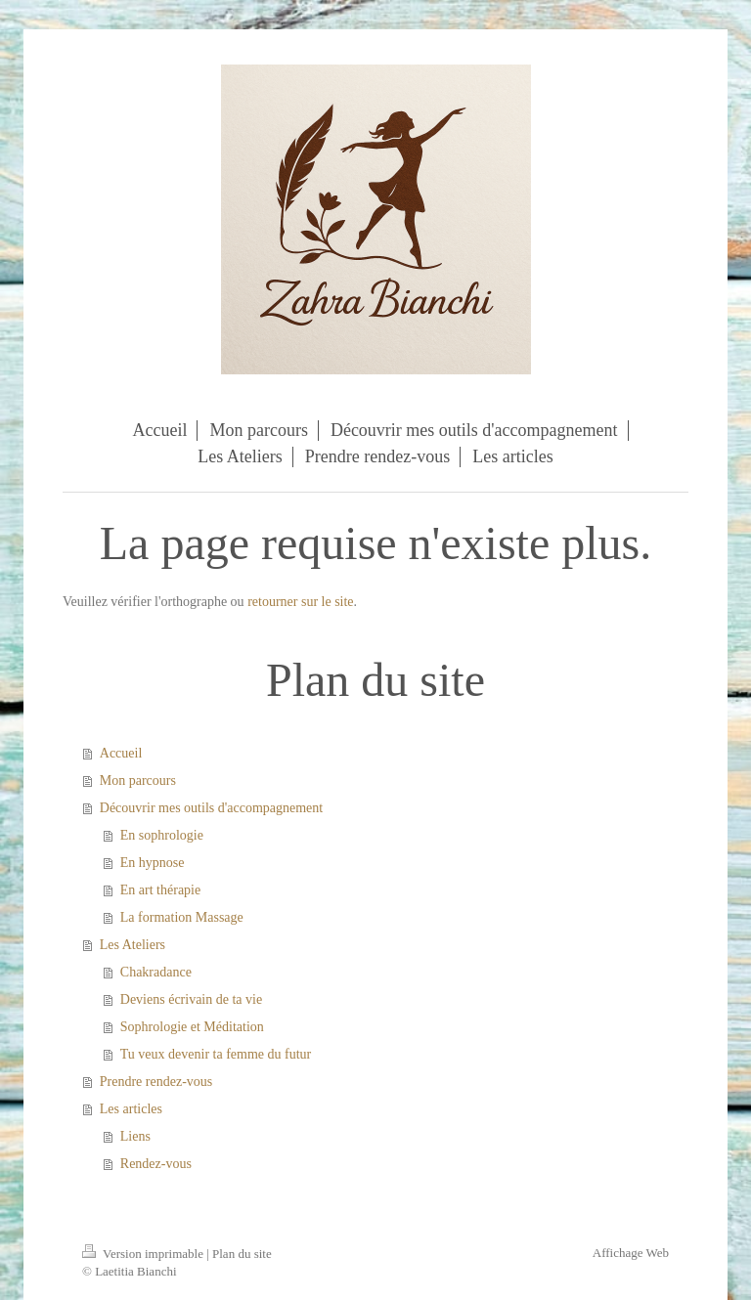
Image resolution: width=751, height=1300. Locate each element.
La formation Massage (181, 917)
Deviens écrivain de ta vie (191, 999)
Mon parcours (138, 780)
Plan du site (242, 1253)
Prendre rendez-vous (156, 1081)
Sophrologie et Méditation (192, 1026)
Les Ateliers (132, 944)
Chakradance (156, 972)
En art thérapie (160, 890)
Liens (135, 1136)
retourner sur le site (300, 601)
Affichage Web (631, 1252)
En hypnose (152, 862)
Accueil (121, 753)
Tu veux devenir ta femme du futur (215, 1054)
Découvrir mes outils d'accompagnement (211, 808)
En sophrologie (161, 835)
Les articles (131, 1109)
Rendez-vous (156, 1163)
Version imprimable (144, 1253)
